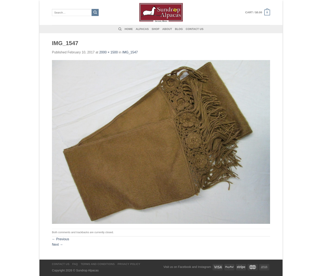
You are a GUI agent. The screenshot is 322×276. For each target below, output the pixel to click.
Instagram (204, 267)
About (167, 29)
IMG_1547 (130, 52)
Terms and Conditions (98, 264)
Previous (60, 239)
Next (57, 244)
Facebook (184, 267)
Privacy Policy (129, 264)
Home (129, 29)
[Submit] (95, 12)
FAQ (75, 264)
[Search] (120, 29)
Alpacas (142, 29)
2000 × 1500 (108, 52)
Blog (179, 29)
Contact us (195, 29)
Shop (155, 29)
